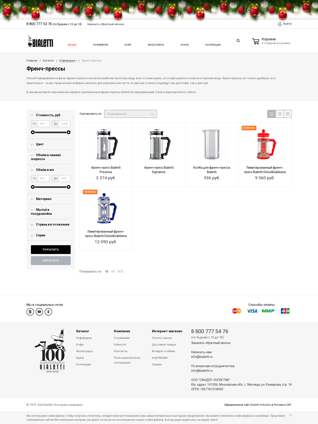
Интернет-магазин (167, 331)
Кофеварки (100, 44)
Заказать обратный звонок (211, 343)
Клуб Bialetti (160, 357)
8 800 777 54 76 (209, 331)
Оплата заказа (162, 338)
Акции (72, 44)
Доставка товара (164, 344)
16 (106, 271)
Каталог (82, 331)
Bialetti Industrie (261, 404)
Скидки (157, 364)
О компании (122, 338)
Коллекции (212, 44)
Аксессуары (156, 44)
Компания (122, 331)
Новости (120, 344)
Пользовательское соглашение (127, 360)
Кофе (127, 44)
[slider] (32, 132)
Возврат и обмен (163, 351)
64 (113, 271)
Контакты (120, 351)
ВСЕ (120, 271)
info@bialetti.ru (202, 357)
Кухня (184, 44)
